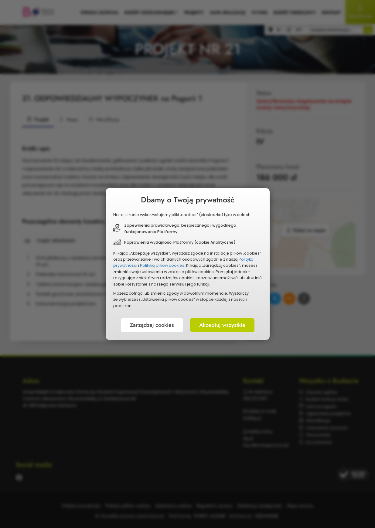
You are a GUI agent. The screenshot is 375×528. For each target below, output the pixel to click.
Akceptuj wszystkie (222, 325)
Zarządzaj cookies (152, 325)
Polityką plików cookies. (162, 265)
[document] (188, 264)
